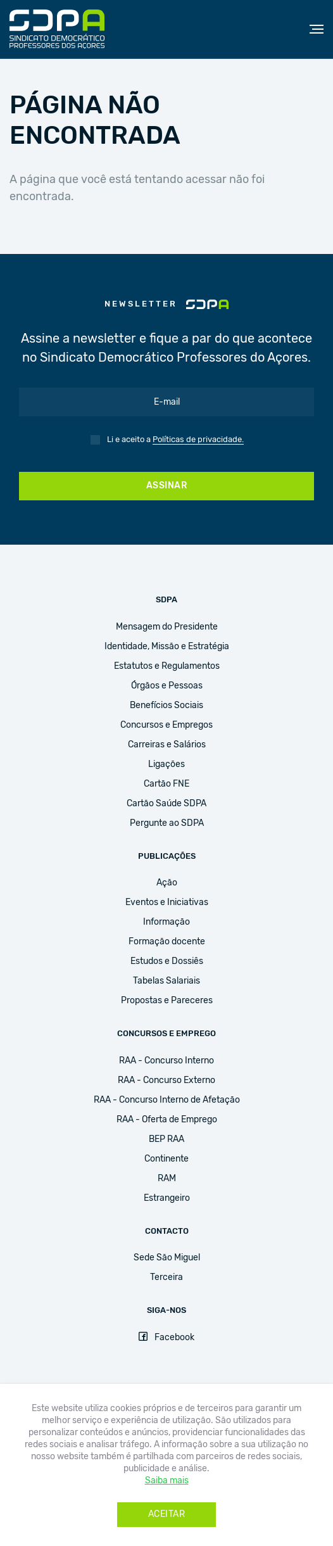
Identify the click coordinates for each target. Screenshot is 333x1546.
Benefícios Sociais (166, 705)
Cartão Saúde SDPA (166, 803)
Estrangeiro (167, 1198)
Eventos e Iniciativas (166, 902)
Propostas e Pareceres (167, 1000)
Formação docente (167, 941)
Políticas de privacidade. (198, 440)
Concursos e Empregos (166, 725)
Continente (166, 1159)
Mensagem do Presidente (167, 627)
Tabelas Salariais (166, 981)
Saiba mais (167, 1480)
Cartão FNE (166, 784)
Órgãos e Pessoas (167, 685)
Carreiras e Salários (167, 744)
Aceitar (166, 1514)
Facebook (166, 1337)
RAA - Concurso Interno (166, 1060)
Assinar (166, 485)
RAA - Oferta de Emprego (166, 1119)
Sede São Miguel (167, 1257)
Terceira (166, 1277)
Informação (166, 922)
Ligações (166, 764)
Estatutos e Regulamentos (167, 666)
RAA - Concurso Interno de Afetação (167, 1100)
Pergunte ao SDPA (167, 823)
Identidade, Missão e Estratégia (166, 646)
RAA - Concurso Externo (166, 1080)
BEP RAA (166, 1139)
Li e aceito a (175, 440)
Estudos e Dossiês (166, 961)
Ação (166, 882)
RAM (167, 1178)
